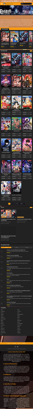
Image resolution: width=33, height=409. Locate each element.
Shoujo (18, 328)
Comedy (17, 251)
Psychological (23, 280)
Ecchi (19, 263)
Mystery (20, 280)
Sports (18, 331)
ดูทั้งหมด (31, 207)
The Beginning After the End (6, 174)
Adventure (13, 251)
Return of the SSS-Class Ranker (6, 67)
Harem (19, 274)
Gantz (8, 279)
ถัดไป (21, 203)
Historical (15, 256)
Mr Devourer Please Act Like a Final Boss (27, 174)
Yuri (1, 334)
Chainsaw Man (16, 131)
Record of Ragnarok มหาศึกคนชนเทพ (6, 196)
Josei (18, 319)
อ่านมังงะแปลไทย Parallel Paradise (24, 219)
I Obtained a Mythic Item (27, 89)
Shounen (27, 251)
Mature (19, 256)
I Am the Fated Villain (27, 131)
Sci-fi (24, 251)
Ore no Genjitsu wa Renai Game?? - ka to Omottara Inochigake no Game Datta (19, 297)
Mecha (18, 322)
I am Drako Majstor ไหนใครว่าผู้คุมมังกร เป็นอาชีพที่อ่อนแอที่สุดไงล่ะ (16, 89)
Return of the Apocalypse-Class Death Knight (6, 89)
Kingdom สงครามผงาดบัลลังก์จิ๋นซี (13, 255)
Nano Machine (16, 66)
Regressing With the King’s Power (27, 153)
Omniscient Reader (6, 152)
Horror (15, 280)
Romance (26, 263)
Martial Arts (25, 274)
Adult (13, 280)
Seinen (21, 256)
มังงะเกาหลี (14, 343)
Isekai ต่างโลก (3, 319)
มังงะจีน (19, 343)
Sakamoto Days (27, 109)
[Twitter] (17, 347)
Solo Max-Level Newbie (16, 195)
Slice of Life (3, 331)
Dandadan (6, 109)
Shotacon (2, 328)
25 (17, 203)
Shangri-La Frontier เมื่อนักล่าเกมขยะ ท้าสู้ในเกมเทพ (16, 175)
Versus (5, 131)
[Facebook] (15, 347)
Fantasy (22, 251)
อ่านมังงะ (8, 343)
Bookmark (24, 343)
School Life (25, 268)
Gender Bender (20, 314)
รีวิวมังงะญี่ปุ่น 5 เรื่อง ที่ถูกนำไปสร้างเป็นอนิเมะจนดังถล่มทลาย (8, 236)
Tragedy (10, 281)
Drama (19, 251)
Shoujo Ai (2, 329)
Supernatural (9, 269)
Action (11, 251)
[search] (31, 4)
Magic (2, 320)
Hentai (18, 315)
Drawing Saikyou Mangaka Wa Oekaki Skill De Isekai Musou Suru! (16, 154)
